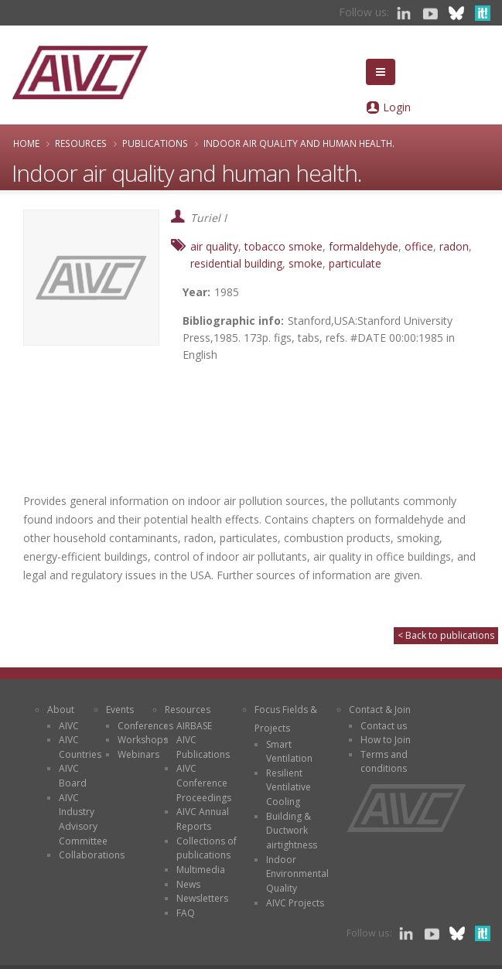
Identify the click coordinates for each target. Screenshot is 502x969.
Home (26, 143)
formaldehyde (363, 246)
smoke (306, 263)
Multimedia (200, 869)
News (188, 884)
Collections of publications (206, 848)
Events (120, 709)
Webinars (138, 754)
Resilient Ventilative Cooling (288, 787)
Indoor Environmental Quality (297, 874)
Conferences (145, 725)
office (419, 246)
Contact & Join (380, 709)
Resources (81, 143)
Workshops (143, 739)
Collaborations (92, 855)
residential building (236, 263)
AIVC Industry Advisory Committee (83, 819)
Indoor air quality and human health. (298, 143)
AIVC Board (73, 776)
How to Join (385, 739)
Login (397, 107)
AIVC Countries (80, 747)
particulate (355, 263)
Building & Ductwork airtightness (291, 830)
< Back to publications (446, 635)
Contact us (383, 725)
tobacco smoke (283, 246)
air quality (214, 246)
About (60, 709)
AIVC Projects (295, 902)
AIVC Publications (203, 747)
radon (454, 246)
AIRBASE (194, 725)
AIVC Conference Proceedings (203, 783)
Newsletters (202, 898)
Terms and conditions (384, 762)
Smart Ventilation (289, 752)
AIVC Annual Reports (202, 819)
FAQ (185, 913)
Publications (155, 143)
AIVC (69, 725)
